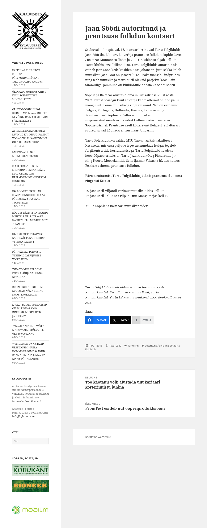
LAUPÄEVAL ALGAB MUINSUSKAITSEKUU (25, 154)
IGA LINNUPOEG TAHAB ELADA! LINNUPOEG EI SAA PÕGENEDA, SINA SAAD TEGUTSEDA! (28, 196)
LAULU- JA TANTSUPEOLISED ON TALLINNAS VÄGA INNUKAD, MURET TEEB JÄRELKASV (29, 310)
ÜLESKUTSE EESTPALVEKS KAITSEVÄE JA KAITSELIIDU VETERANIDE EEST (28, 237)
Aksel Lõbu (115, 345)
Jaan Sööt (167, 345)
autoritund (151, 345)
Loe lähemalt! (33, 401)
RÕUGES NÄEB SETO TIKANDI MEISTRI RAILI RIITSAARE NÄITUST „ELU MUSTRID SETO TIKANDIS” (30, 218)
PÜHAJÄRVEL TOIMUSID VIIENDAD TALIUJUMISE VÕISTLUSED (26, 255)
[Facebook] (97, 320)
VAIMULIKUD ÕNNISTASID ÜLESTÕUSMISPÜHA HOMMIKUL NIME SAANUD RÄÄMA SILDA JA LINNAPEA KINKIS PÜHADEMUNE (28, 351)
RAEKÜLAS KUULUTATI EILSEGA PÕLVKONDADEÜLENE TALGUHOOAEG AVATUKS (27, 75)
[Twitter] (120, 320)
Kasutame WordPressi (98, 437)
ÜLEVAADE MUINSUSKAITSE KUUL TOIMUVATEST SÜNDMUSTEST (29, 95)
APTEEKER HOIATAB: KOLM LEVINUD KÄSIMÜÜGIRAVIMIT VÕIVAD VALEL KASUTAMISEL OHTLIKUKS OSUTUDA (30, 136)
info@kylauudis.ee (23, 416)
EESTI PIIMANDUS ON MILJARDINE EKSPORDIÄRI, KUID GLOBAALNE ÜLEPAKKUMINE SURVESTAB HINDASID (29, 173)
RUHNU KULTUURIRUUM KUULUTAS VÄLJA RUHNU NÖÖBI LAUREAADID (27, 290)
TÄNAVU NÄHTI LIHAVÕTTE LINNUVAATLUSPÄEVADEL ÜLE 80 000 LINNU (28, 329)
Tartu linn (133, 345)
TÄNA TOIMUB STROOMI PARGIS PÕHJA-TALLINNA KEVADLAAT (27, 273)
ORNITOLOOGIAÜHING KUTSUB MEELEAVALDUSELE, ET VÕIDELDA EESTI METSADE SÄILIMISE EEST (30, 115)
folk (160, 345)
